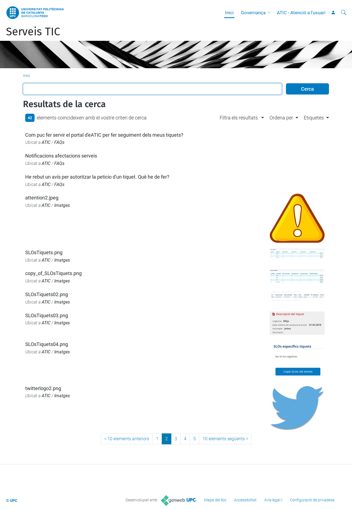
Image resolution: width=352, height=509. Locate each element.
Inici (229, 12)
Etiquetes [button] (314, 118)
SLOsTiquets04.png (46, 344)
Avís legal (272, 500)
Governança (253, 12)
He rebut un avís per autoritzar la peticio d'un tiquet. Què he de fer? (97, 177)
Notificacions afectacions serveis (61, 156)
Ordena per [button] (281, 118)
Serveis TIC (33, 31)
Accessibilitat (245, 500)
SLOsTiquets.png (44, 252)
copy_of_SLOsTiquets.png (53, 273)
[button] (270, 13)
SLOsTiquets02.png (46, 294)
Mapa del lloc (215, 500)
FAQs (59, 142)
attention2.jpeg (41, 198)
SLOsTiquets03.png (46, 315)
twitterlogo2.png (43, 388)
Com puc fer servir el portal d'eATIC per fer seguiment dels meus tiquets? (104, 135)
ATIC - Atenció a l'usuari (301, 12)
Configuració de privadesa (312, 500)
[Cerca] (343, 12)
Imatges (62, 205)
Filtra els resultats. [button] (239, 118)
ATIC (46, 142)
